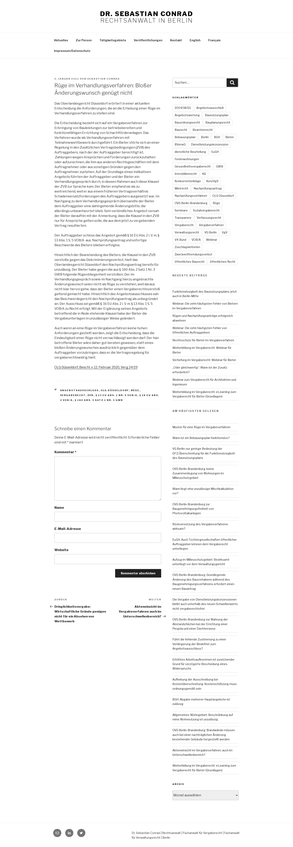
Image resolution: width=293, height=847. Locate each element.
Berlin (205, 137)
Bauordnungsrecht (187, 122)
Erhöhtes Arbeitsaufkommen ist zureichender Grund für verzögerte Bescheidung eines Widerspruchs (203, 664)
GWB (219, 166)
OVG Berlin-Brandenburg (191, 203)
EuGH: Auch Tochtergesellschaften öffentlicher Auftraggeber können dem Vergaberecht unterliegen (204, 544)
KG (204, 173)
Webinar (211, 239)
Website (61, 550)
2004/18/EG (183, 107)
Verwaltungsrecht (187, 232)
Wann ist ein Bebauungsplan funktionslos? (201, 438)
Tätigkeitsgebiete (112, 40)
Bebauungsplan (185, 137)
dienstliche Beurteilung (190, 151)
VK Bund (180, 239)
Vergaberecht (73, 395)
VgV (225, 232)
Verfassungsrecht (209, 217)
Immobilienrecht (186, 173)
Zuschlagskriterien (187, 247)
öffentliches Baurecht (190, 261)
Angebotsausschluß (210, 107)
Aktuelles (61, 40)
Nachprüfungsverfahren (191, 195)
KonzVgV (212, 181)
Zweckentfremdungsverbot (193, 254)
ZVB (90, 395)
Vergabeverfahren (211, 225)
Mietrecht (181, 188)
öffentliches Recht (222, 261)
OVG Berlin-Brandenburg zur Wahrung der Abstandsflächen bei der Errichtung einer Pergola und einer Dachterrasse (200, 624)
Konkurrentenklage (188, 181)
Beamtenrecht (203, 129)
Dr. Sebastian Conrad (146, 14)
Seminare (181, 210)
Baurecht (181, 129)
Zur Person (84, 40)
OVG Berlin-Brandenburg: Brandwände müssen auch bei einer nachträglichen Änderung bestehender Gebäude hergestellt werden (203, 734)
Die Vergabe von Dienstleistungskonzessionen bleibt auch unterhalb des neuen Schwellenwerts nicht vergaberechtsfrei (205, 604)
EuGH (215, 151)
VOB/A (196, 239)
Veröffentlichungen (148, 40)
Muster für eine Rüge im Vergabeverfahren (201, 427)
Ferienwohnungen (187, 159)
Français (214, 40)
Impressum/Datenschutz (72, 51)
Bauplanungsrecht (217, 122)
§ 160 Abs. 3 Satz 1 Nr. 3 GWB (99, 400)
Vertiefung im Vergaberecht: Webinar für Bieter (204, 360)
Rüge (135, 390)
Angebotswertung (187, 115)
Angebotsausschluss (79, 390)
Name (59, 508)
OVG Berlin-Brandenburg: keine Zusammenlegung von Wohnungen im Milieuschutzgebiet (198, 473)
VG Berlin (210, 232)
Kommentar (65, 452)
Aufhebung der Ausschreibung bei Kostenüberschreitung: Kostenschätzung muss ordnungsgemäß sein (204, 684)
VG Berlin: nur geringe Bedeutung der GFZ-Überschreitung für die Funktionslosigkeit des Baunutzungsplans (203, 453)
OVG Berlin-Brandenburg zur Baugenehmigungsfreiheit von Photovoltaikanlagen (193, 508)
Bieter (229, 137)
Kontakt (176, 40)
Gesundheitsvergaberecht (193, 166)
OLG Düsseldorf (115, 390)
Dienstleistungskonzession (209, 144)
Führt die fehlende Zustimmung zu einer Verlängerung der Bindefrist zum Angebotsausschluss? (199, 644)
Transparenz (183, 217)
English (195, 40)
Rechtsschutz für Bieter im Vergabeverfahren (203, 340)
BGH (217, 137)
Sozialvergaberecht (206, 210)
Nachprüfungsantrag (208, 188)
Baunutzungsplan (216, 115)
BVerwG (180, 144)
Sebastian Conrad (103, 78)
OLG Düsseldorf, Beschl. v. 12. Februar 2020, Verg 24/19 (96, 367)
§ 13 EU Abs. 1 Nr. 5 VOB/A (117, 395)
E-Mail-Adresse (67, 529)
